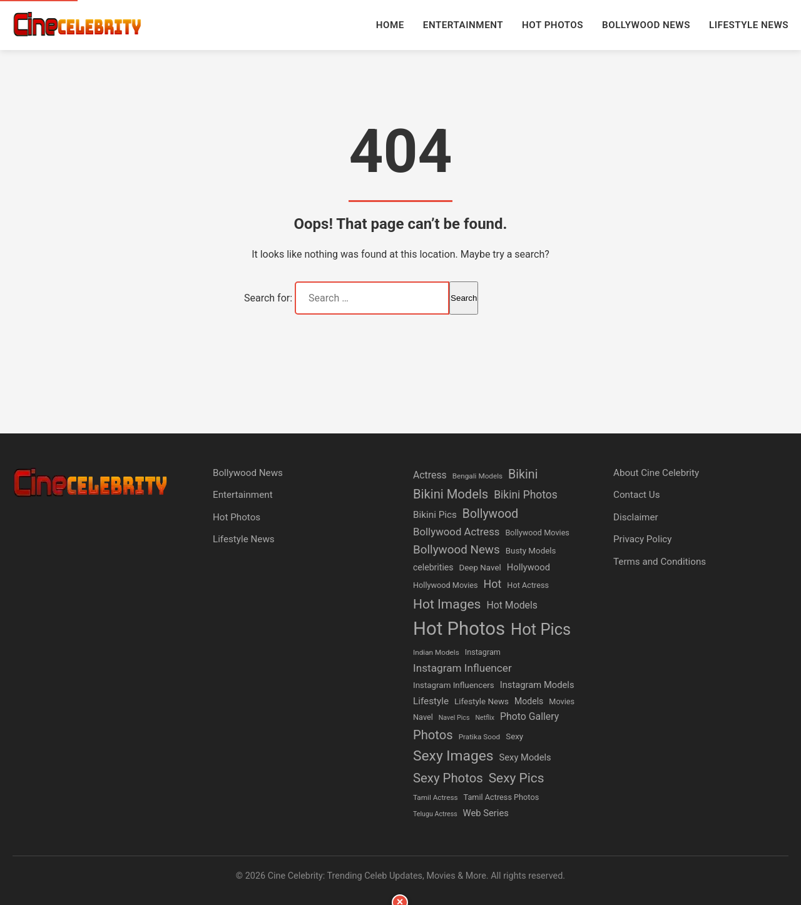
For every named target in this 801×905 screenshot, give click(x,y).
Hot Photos (552, 25)
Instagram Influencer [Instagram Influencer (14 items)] (462, 668)
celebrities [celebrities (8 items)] (433, 567)
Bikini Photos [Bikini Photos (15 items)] (526, 494)
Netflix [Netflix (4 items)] (484, 718)
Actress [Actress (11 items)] (430, 475)
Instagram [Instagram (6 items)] (483, 652)
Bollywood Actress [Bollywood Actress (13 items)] (456, 531)
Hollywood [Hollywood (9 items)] (528, 567)
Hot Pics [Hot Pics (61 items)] (541, 629)
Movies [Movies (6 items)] (561, 701)
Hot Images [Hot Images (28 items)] (447, 604)
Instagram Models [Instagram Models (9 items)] (537, 684)
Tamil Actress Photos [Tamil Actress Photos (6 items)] (501, 797)
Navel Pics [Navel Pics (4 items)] (454, 718)
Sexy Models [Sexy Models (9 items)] (525, 757)
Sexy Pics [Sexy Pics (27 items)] (516, 778)
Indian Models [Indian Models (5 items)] (436, 652)
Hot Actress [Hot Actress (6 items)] (528, 585)
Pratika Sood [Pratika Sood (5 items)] (480, 736)
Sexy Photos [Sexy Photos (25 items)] (448, 778)
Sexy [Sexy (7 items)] (514, 736)
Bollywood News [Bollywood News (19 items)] (456, 550)
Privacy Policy (642, 539)
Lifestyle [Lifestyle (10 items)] (431, 701)
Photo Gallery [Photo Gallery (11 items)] (529, 716)
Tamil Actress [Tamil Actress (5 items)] (435, 797)
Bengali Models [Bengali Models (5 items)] (477, 476)
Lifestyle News (748, 25)
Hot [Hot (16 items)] (493, 583)
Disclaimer (635, 517)
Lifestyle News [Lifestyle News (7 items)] (481, 701)
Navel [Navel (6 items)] (423, 717)
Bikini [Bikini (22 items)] (523, 474)
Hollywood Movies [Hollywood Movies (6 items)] (445, 585)
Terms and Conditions (659, 561)
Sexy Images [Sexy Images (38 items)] (453, 755)
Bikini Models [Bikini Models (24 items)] (450, 494)
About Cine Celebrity (656, 472)
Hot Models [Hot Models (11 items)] (512, 605)
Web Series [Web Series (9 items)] (486, 813)
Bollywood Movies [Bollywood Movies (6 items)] (537, 532)
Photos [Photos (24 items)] (433, 734)
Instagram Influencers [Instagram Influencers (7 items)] (453, 685)
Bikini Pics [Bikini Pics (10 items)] (435, 514)
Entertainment (463, 25)
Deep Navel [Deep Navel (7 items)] (480, 567)
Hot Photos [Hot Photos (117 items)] (459, 628)
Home (390, 25)
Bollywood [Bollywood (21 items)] (490, 514)
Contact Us (636, 494)
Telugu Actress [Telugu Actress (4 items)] (435, 814)
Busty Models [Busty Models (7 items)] (531, 550)
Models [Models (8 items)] (528, 701)
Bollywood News (646, 25)
